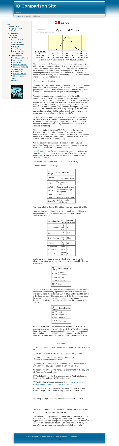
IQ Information (26, 16)
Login (18, 12)
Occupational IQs (17, 53)
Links (13, 78)
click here (45, 157)
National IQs (17, 71)
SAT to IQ (17, 62)
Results (13, 31)
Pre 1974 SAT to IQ (20, 65)
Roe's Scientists (18, 51)
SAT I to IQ (17, 60)
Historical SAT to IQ (20, 67)
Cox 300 (16, 47)
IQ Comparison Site (36, 6)
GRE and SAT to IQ (20, 58)
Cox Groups (17, 49)
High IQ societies (40, 151)
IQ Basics (13, 35)
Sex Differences (16, 42)
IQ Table (14, 38)
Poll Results (15, 80)
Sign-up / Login (16, 29)
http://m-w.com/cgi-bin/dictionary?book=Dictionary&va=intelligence (59, 383)
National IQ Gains (19, 74)
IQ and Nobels (18, 76)
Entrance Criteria (17, 40)
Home (18, 16)
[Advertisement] (108, 58)
